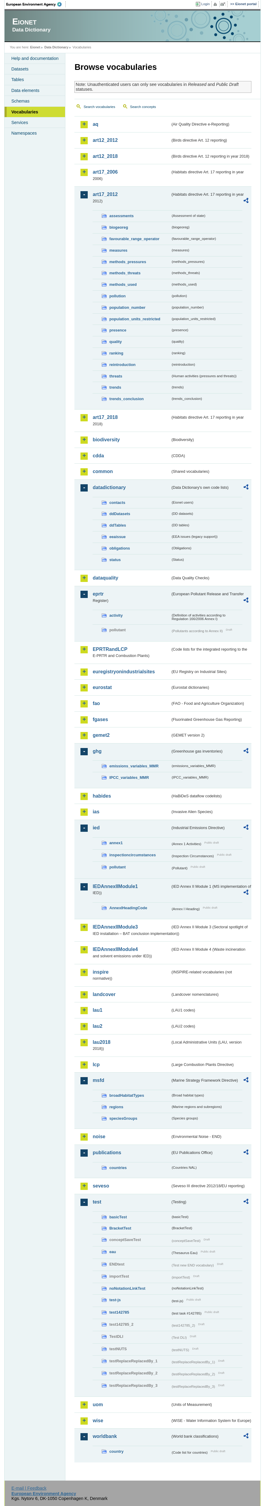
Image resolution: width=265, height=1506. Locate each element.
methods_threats (124, 273)
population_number (127, 307)
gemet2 (101, 735)
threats (115, 376)
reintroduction (122, 364)
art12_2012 (105, 140)
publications (107, 1152)
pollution (117, 296)
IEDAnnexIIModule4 (115, 949)
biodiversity (106, 439)
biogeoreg (118, 227)
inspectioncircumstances (132, 855)
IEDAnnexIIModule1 (115, 886)
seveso (101, 1185)
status (115, 559)
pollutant (117, 867)
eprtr (98, 593)
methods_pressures (127, 262)
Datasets (19, 69)
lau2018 (101, 1042)
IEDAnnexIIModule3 (115, 926)
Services (19, 122)
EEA (36, 4)
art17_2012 (105, 194)
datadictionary (109, 487)
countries (118, 1167)
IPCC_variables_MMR (129, 777)
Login (205, 4)
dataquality (105, 577)
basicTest (118, 1217)
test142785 (119, 1312)
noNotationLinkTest (127, 1288)
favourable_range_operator (134, 239)
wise (98, 1420)
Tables (17, 79)
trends (115, 387)
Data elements (25, 90)
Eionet (35, 47)
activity (116, 615)
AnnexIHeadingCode (128, 908)
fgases (100, 719)
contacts (117, 502)
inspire (100, 972)
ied (96, 827)
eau (112, 1252)
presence (117, 330)
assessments (121, 216)
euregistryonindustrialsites (124, 671)
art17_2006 (105, 172)
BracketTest (120, 1228)
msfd (98, 1080)
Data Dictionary (56, 47)
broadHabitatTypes (126, 1095)
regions (116, 1107)
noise (99, 1136)
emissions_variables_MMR (134, 766)
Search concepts (143, 107)
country (116, 1451)
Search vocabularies (99, 107)
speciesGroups (123, 1118)
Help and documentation (34, 58)
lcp (96, 1064)
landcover (104, 994)
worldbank (105, 1436)
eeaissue (117, 536)
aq (95, 124)
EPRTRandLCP (110, 649)
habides (102, 796)
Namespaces (24, 133)
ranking (116, 353)
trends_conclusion (126, 399)
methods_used (122, 284)
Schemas (20, 101)
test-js (115, 1300)
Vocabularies (24, 111)
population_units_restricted (134, 319)
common (103, 471)
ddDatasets (119, 513)
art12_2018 (105, 156)
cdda (98, 455)
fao (96, 703)
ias (96, 811)
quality (115, 341)
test (97, 1201)
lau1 (97, 1010)
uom (98, 1404)
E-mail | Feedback (29, 1488)
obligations (119, 548)
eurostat (102, 687)
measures (118, 250)
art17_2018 (105, 417)
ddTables (117, 525)
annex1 (116, 843)
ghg (97, 751)
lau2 (97, 1026)
